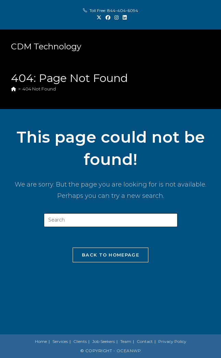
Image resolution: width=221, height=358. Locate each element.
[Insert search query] (110, 220)
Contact (145, 341)
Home (41, 341)
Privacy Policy (172, 341)
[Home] (13, 89)
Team (125, 341)
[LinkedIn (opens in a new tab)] (124, 17)
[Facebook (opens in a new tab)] (107, 17)
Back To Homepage (110, 255)
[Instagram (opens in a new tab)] (116, 17)
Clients (80, 341)
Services (60, 341)
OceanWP (128, 350)
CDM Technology (46, 46)
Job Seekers (103, 341)
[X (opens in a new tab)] (99, 17)
